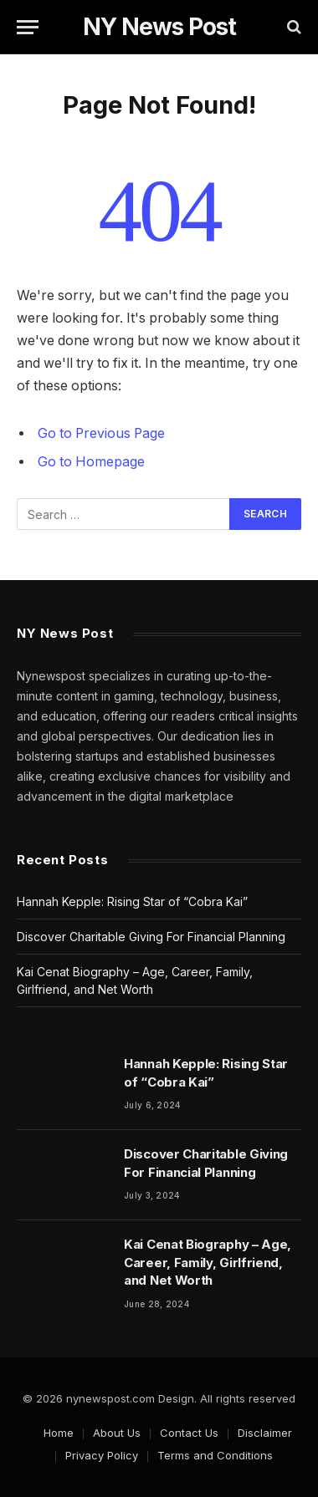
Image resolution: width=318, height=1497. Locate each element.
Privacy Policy (101, 1455)
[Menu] (27, 27)
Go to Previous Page (101, 433)
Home (59, 1432)
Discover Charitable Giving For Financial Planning (151, 936)
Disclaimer (265, 1432)
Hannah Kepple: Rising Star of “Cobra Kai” (132, 901)
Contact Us (189, 1432)
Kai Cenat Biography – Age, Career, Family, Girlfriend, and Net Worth (207, 1262)
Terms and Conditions (215, 1455)
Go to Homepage (91, 462)
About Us (117, 1432)
